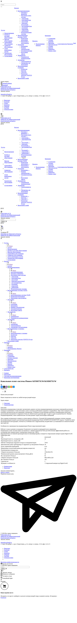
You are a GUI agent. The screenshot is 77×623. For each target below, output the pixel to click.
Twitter (6, 103)
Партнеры (51, 43)
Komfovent (24, 69)
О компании (51, 38)
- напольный (24, 18)
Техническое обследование (8, 53)
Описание (7, 403)
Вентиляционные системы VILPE (23, 36)
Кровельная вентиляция (24, 39)
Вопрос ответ (52, 51)
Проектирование (9, 33)
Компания (48, 35)
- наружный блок (26, 20)
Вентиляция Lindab (23, 78)
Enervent (23, 70)
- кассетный (24, 21)
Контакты (70, 44)
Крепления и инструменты (25, 42)
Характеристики (9, 404)
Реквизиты (51, 49)
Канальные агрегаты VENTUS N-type (26, 75)
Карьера (50, 47)
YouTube (6, 108)
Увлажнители (21, 55)
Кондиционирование (24, 11)
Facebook (6, 101)
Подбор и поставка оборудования (8, 36)
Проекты (34, 41)
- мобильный (25, 31)
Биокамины (24, 46)
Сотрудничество (62, 44)
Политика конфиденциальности (10, 562)
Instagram (7, 105)
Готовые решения (50, 40)
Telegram (6, 106)
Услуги (3, 30)
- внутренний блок (26, 26)
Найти (3, 221)
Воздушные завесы (24, 53)
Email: (8, 89)
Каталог (16, 8)
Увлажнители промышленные (25, 57)
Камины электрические (25, 48)
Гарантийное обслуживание (8, 43)
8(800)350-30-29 (10, 88)
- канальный (24, 29)
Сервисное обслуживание (8, 46)
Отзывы (50, 46)
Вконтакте (7, 100)
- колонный (24, 28)
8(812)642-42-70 (6, 86)
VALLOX (24, 72)
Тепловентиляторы (26, 51)
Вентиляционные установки (23, 66)
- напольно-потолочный (24, 23)
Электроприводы (26, 61)
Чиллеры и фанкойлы (24, 13)
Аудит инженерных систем (8, 50)
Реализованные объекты (40, 44)
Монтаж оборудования (8, 40)
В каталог (3, 597)
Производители (52, 44)
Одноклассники (8, 109)
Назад (10, 246)
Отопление (21, 44)
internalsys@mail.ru (6, 94)
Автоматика (21, 60)
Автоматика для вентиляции (25, 63)
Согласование (8, 56)
